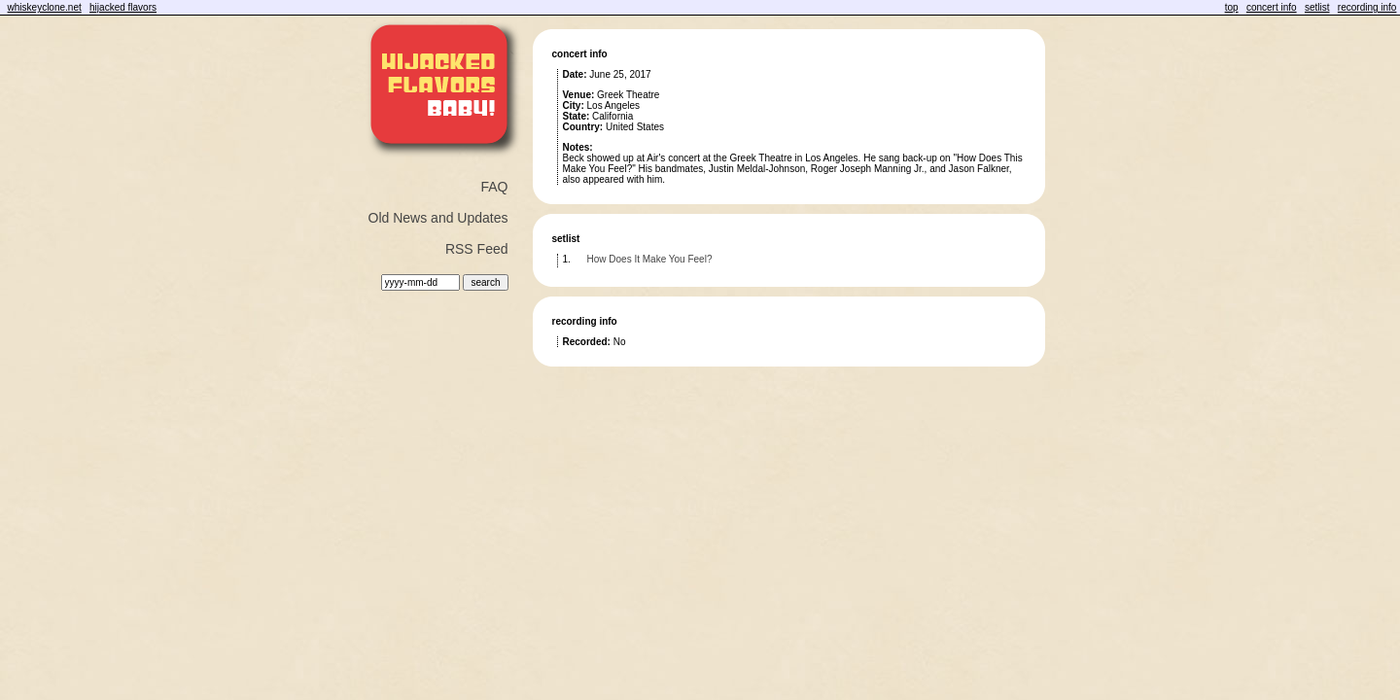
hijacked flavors (123, 7)
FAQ (494, 186)
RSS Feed (476, 249)
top (1232, 7)
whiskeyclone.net (45, 7)
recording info (1367, 7)
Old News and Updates (438, 218)
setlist (1317, 7)
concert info (1271, 7)
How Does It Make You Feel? (650, 259)
